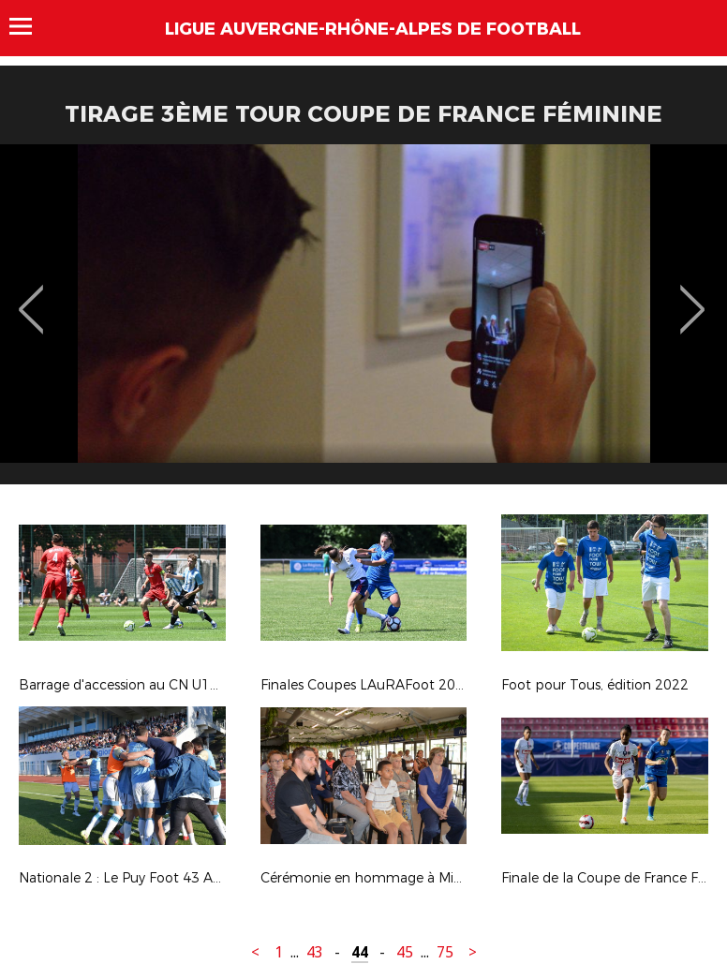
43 (314, 952)
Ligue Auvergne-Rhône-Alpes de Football (373, 29)
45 (404, 952)
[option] (363, 321)
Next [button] (692, 296)
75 (445, 952)
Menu (29, 26)
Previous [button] (31, 296)
